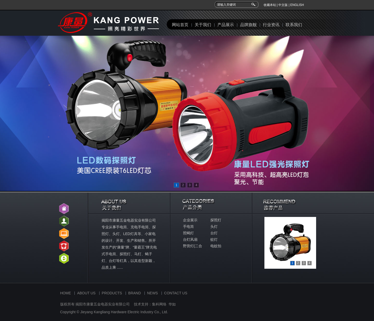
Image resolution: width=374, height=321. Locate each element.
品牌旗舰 (248, 25)
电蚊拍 (215, 246)
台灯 (214, 233)
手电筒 (188, 226)
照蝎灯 (188, 233)
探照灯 (215, 220)
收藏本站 (270, 5)
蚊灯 (214, 239)
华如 (172, 304)
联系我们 (294, 25)
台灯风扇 (190, 239)
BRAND (134, 293)
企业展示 (190, 220)
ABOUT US (86, 293)
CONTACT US (175, 293)
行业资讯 (271, 25)
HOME (65, 293)
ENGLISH (297, 5)
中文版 (283, 5)
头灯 (214, 226)
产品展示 (225, 25)
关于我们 (203, 25)
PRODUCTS (112, 293)
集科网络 (159, 304)
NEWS (152, 293)
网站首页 (180, 25)
